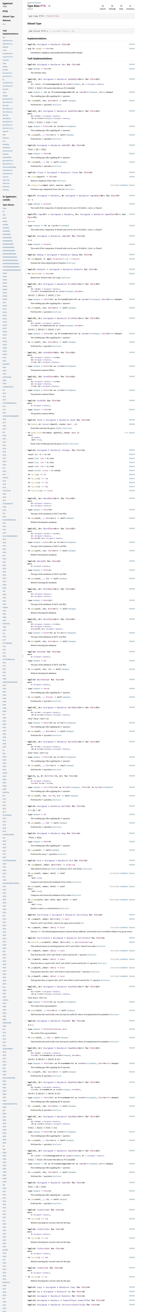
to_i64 (34, 486)
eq (32, 919)
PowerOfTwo (69, 1300)
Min (45, 589)
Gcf (32, 362)
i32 (42, 462)
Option (78, 942)
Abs (64, 64)
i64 (42, 466)
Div (70, 284)
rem (33, 1072)
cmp (33, 865)
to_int (34, 1219)
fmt (33, 259)
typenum (31, 3)
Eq (38, 1291)
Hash (39, 420)
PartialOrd (43, 938)
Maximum (34, 538)
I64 (36, 466)
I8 (36, 454)
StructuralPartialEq (73, 1304)
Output (37, 69)
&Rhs (52, 927)
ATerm (45, 679)
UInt (51, 1029)
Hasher (45, 424)
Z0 (68, 145)
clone (34, 177)
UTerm (57, 1029)
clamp (34, 899)
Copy (39, 1287)
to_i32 (34, 482)
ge (32, 976)
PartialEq (42, 914)
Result (76, 259)
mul (33, 697)
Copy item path (49, 6)
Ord (39, 860)
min (33, 609)
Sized (39, 440)
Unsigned (42, 44)
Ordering (70, 865)
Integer (66, 450)
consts (38, 3)
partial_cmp (37, 942)
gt (32, 968)
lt (32, 951)
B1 (64, 1029)
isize (45, 470)
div (33, 308)
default (35, 273)
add (33, 100)
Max (45, 498)
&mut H (75, 433)
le (32, 959)
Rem (70, 1048)
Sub (70, 1116)
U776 (54, 16)
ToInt (40, 1210)
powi (33, 1010)
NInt (75, 79)
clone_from (36, 185)
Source (30, 9)
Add (70, 79)
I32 (36, 462)
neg (33, 850)
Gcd (45, 352)
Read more (57, 104)
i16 (42, 458)
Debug (40, 254)
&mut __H (71, 424)
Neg (64, 833)
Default (41, 269)
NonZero (55, 44)
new (37, 48)
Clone (40, 172)
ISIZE (37, 470)
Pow (70, 986)
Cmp (36, 84)
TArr (52, 776)
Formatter (58, 259)
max (33, 518)
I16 (36, 458)
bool (67, 919)
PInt (49, 16)
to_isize (35, 490)
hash (33, 424)
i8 (40, 454)
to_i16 (34, 478)
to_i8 (34, 474)
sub (33, 1140)
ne (32, 927)
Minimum (34, 629)
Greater (47, 204)
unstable (123, 185)
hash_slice (36, 433)
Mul (39, 679)
